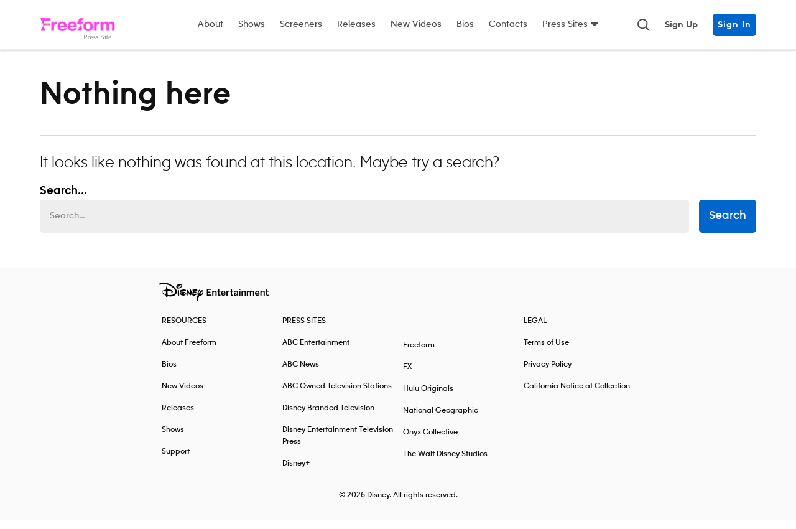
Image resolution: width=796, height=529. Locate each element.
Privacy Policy (548, 374)
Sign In (734, 25)
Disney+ (296, 473)
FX (407, 376)
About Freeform (189, 352)
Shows (251, 24)
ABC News (300, 374)
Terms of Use (546, 352)
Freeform (419, 354)
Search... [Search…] (63, 200)
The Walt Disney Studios (445, 463)
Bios (465, 24)
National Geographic (440, 420)
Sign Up (681, 25)
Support (176, 461)
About (210, 24)
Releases (356, 24)
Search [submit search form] (727, 226)
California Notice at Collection (577, 395)
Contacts (508, 24)
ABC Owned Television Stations (337, 395)
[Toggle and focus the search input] (643, 25)
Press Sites (565, 24)
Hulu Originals (428, 398)
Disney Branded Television (328, 417)
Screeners (301, 24)
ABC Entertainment (315, 352)
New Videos (416, 24)
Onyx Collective (430, 442)
